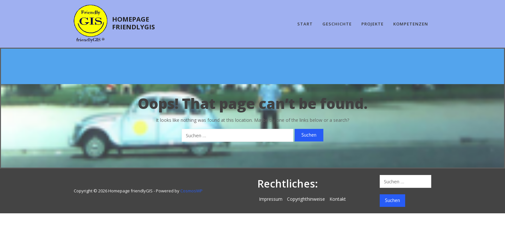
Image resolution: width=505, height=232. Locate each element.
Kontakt (337, 199)
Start (305, 24)
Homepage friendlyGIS (133, 23)
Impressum (270, 199)
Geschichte (337, 24)
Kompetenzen (410, 24)
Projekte (372, 24)
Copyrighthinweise (306, 199)
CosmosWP (191, 191)
